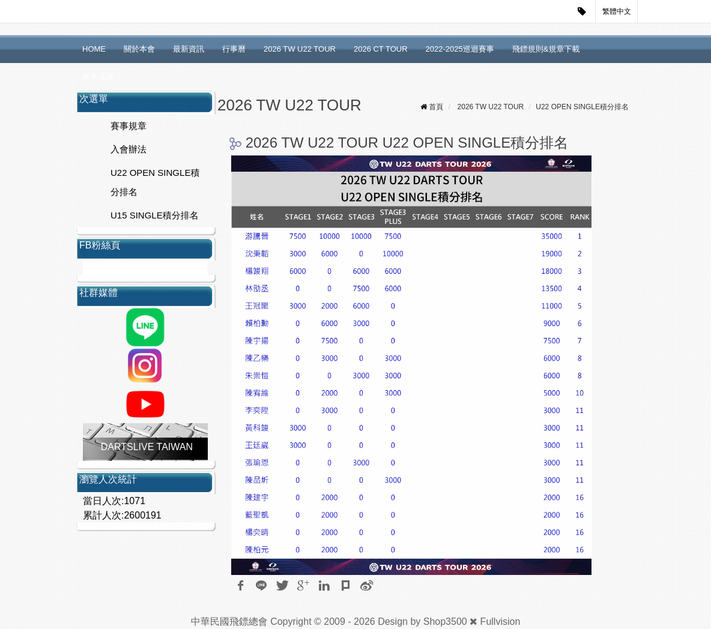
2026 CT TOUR (381, 48)
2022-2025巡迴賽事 (460, 48)
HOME (94, 48)
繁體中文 (616, 11)
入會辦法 (128, 149)
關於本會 (139, 48)
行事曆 (234, 48)
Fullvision (500, 621)
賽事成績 (97, 76)
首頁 (436, 107)
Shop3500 (445, 621)
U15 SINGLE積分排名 (154, 215)
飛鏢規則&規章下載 (546, 48)
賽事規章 (128, 126)
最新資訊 (188, 48)
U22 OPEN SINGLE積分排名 (154, 182)
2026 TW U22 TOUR (300, 48)
